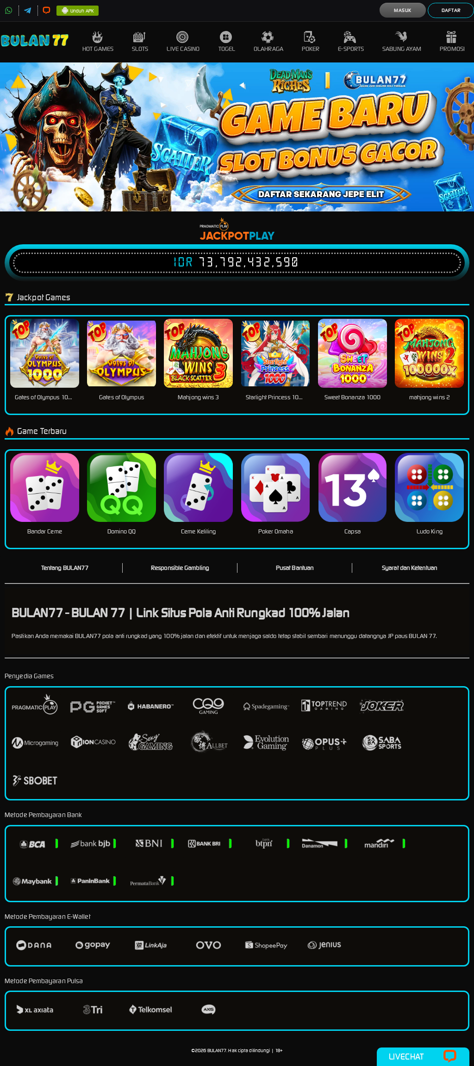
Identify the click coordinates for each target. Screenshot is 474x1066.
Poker (311, 42)
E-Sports (351, 42)
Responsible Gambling (180, 568)
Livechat (423, 1056)
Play (261, 236)
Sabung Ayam (401, 42)
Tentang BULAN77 (65, 568)
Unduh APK (77, 11)
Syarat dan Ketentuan (409, 568)
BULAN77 (217, 1050)
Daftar (451, 10)
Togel (227, 42)
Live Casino (183, 42)
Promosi (452, 42)
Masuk (403, 10)
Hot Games (97, 42)
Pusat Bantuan (294, 568)
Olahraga (268, 42)
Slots (140, 42)
